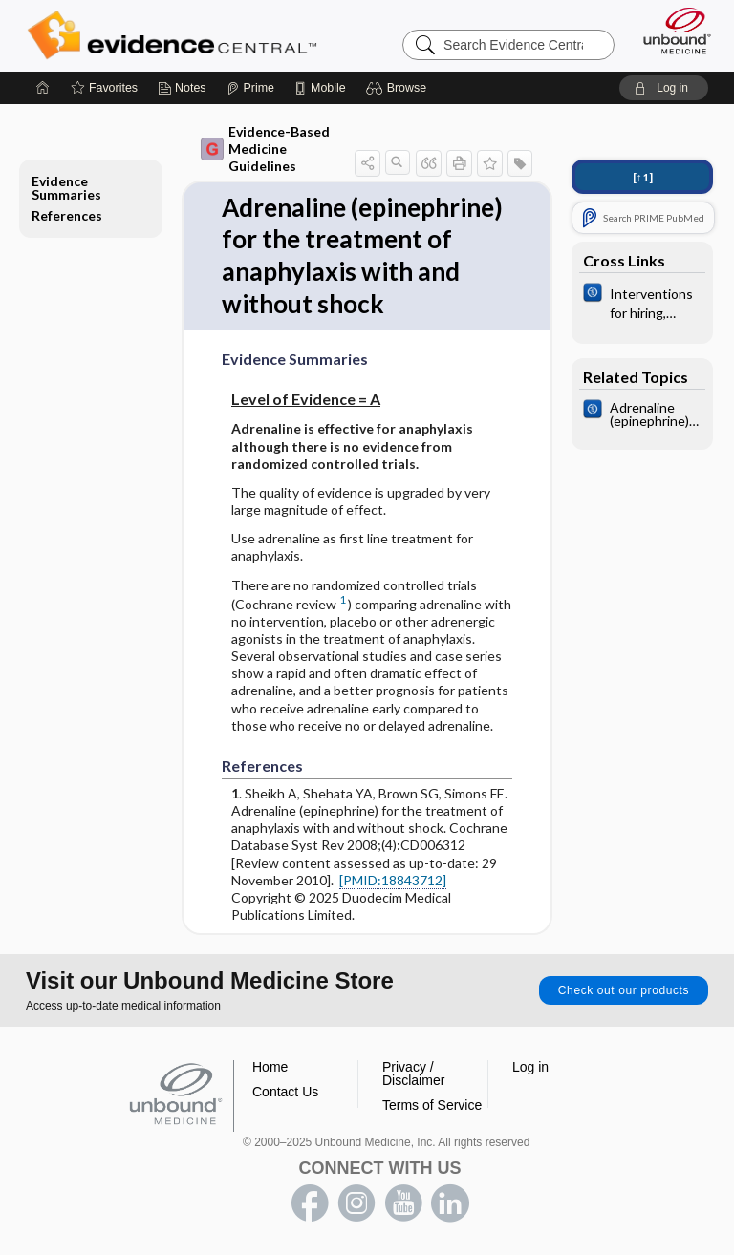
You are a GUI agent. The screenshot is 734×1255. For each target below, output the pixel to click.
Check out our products (623, 990)
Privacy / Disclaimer (413, 1073)
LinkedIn (450, 1203)
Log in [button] (530, 1066)
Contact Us (285, 1091)
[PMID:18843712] (392, 880)
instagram (356, 1203)
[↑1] (643, 177)
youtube (403, 1203)
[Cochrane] (642, 302)
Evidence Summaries (66, 187)
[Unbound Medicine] (671, 30)
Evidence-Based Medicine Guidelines (265, 148)
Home (270, 1066)
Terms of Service (432, 1105)
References (67, 215)
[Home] (43, 88)
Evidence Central (176, 35)
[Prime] (250, 88)
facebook (310, 1203)
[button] (399, 88)
